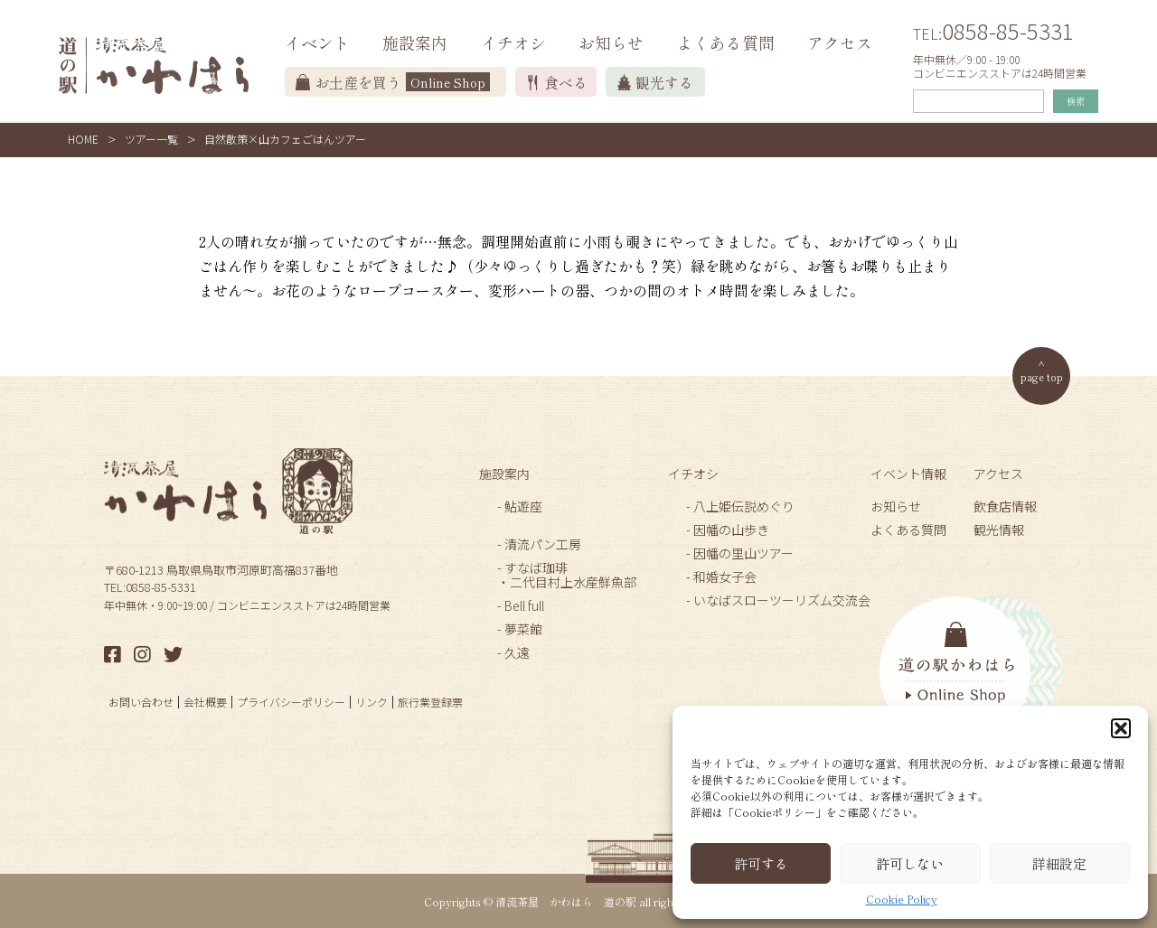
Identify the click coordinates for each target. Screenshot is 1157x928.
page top (1042, 376)
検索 (1076, 101)
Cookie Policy (901, 899)
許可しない (910, 863)
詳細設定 (1059, 863)
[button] (1121, 728)
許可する (761, 863)
